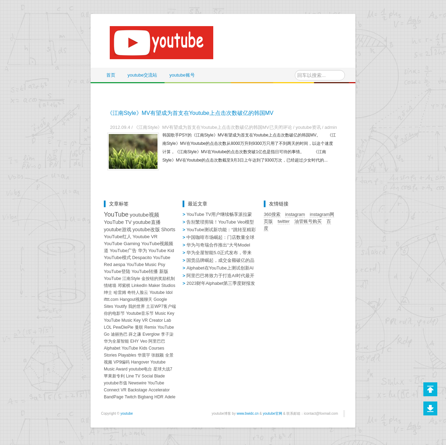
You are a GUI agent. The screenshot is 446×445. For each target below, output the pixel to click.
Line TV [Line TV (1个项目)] (133, 376)
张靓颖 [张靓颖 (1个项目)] (157, 355)
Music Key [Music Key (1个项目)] (164, 313)
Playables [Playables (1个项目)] (127, 355)
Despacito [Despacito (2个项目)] (142, 257)
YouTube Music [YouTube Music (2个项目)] (141, 264)
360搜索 (272, 214)
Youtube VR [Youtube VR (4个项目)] (145, 236)
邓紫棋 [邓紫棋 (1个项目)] (124, 285)
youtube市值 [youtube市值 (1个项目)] (115, 383)
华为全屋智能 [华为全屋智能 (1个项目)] (116, 341)
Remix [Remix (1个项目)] (150, 327)
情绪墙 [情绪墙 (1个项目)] (110, 285)
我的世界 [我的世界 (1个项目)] (136, 306)
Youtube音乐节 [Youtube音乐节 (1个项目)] (140, 313)
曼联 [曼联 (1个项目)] (139, 327)
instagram (295, 214)
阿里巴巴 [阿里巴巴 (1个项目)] (156, 341)
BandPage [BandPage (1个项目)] (113, 397)
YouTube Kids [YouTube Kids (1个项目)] (134, 348)
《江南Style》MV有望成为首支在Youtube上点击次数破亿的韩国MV (190, 113)
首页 (110, 75)
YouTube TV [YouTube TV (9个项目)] (118, 222)
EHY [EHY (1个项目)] (134, 341)
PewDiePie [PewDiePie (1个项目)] (123, 327)
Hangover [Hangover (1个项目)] (140, 362)
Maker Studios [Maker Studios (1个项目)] (161, 285)
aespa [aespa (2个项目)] (119, 264)
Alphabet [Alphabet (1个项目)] (112, 348)
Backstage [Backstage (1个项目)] (137, 390)
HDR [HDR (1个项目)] (158, 397)
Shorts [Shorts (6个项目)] (168, 229)
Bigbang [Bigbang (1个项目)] (145, 397)
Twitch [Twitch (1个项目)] (131, 397)
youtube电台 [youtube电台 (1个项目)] (140, 369)
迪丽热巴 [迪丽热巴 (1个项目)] (119, 334)
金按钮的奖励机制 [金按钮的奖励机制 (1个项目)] (158, 278)
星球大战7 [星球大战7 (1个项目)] (162, 369)
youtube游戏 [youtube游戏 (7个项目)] (117, 229)
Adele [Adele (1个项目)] (170, 397)
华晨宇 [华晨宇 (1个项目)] (144, 355)
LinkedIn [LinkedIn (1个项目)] (139, 285)
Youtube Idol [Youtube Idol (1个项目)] (160, 292)
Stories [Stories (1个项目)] (110, 355)
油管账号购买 (308, 221)
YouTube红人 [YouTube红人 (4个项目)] (117, 236)
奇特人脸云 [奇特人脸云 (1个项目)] (137, 292)
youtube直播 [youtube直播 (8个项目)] (146, 222)
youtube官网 (272, 413)
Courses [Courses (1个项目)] (156, 348)
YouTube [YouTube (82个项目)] (116, 214)
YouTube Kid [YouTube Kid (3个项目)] (161, 250)
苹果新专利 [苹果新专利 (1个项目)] (114, 376)
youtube (127, 413)
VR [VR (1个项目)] (123, 390)
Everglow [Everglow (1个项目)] (151, 334)
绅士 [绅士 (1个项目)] (108, 292)
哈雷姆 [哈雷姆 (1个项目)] (120, 292)
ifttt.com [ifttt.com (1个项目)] (111, 299)
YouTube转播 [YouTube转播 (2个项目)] (144, 271)
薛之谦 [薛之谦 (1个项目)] (135, 334)
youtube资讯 (308, 127)
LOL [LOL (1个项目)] (108, 327)
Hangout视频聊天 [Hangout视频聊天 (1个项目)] (136, 299)
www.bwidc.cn (248, 413)
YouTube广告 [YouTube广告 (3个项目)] (123, 250)
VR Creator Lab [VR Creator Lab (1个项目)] (156, 320)
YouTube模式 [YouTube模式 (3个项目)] (117, 257)
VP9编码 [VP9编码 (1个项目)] (122, 362)
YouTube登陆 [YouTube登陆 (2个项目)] (117, 271)
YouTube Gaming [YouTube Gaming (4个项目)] (122, 243)
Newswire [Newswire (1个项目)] (137, 383)
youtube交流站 (142, 75)
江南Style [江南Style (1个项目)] (131, 278)
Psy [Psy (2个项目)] (161, 264)
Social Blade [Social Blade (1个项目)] (153, 376)
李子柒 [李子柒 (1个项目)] (167, 334)
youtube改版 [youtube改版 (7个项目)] (146, 229)
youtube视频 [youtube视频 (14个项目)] (144, 215)
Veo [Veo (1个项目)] (143, 341)
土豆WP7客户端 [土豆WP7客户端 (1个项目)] (161, 306)
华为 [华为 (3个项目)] (142, 250)
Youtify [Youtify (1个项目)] (120, 306)
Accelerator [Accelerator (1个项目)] (159, 390)
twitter (284, 221)
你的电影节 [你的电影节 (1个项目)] (114, 313)
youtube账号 (181, 75)
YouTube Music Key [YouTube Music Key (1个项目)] (122, 320)
